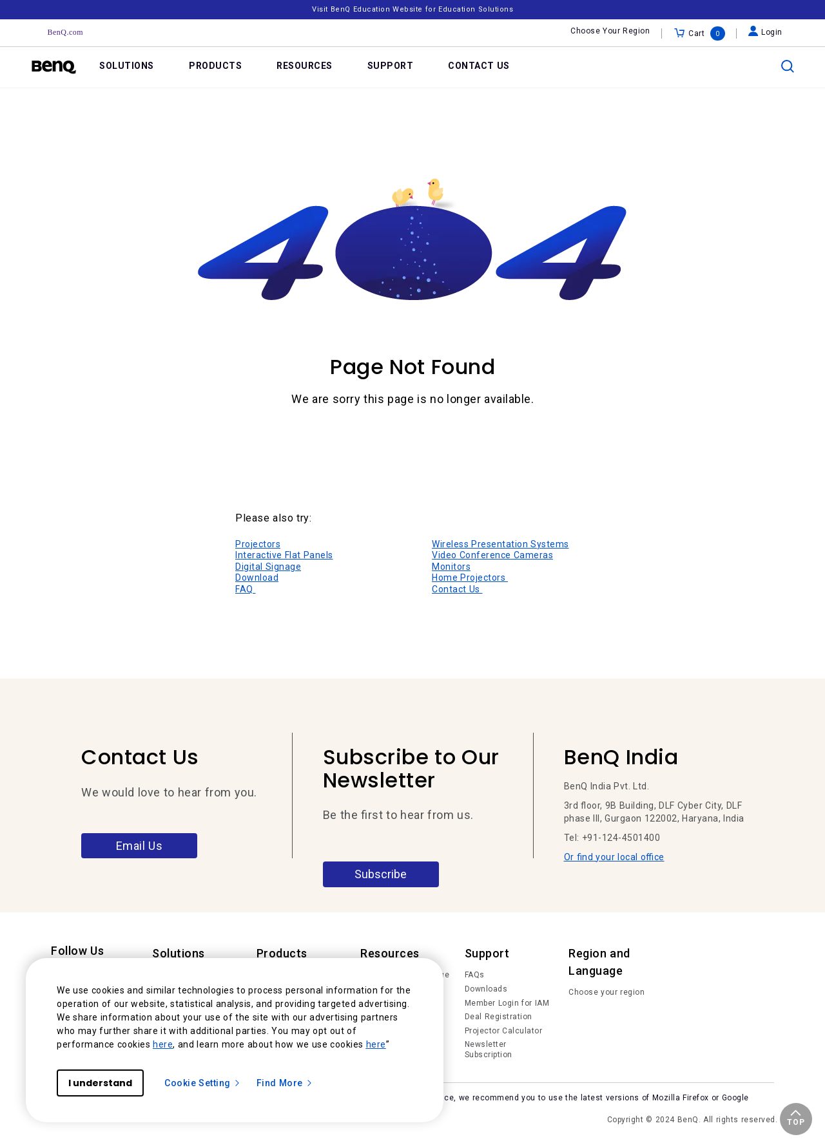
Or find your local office (614, 857)
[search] (787, 66)
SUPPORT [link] (390, 66)
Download (256, 577)
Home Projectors (470, 577)
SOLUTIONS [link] (126, 66)
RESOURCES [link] (305, 66)
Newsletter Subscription (488, 1049)
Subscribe (380, 874)
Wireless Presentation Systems (500, 544)
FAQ (245, 589)
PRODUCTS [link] (215, 66)
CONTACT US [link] (479, 66)
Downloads (486, 988)
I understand (100, 1083)
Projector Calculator (504, 1030)
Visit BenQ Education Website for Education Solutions (412, 9)
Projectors (257, 544)
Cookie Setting (202, 1083)
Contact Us (457, 589)
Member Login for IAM (507, 1003)
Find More (285, 1083)
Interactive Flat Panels (284, 555)
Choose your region (606, 992)
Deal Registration (498, 1016)
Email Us (139, 845)
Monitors (451, 566)
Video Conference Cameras (492, 555)
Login (765, 32)
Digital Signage (268, 566)
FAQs (475, 974)
